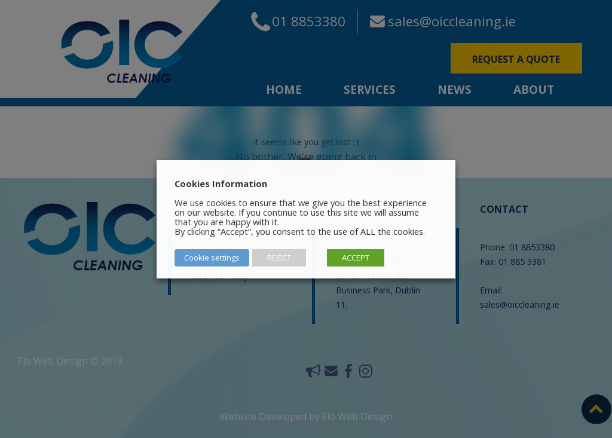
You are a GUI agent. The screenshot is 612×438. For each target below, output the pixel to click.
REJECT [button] (279, 257)
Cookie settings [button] (212, 257)
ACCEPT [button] (355, 257)
